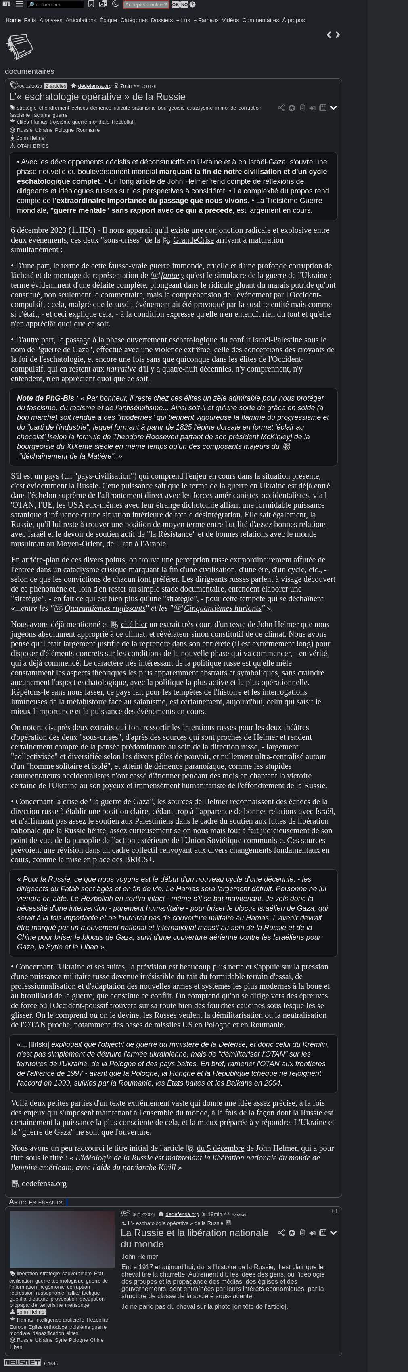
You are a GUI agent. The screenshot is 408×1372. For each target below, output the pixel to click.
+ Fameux (206, 20)
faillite (73, 1293)
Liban (16, 1347)
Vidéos (230, 20)
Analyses (51, 20)
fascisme (20, 115)
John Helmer (31, 138)
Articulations (81, 20)
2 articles (55, 86)
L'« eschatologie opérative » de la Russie (97, 96)
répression (22, 1293)
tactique (91, 1293)
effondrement (54, 108)
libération (27, 1273)
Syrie (61, 1340)
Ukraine (43, 130)
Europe (18, 1327)
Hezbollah (123, 122)
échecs (79, 108)
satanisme (144, 108)
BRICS (41, 146)
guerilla (18, 1299)
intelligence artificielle (60, 1320)
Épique (108, 20)
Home (13, 20)
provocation (63, 1299)
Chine (96, 1340)
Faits (30, 20)
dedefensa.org (95, 86)
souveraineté (77, 1273)
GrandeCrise (193, 239)
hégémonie (52, 1287)
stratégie (27, 108)
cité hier (134, 624)
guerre (59, 115)
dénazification (48, 1333)
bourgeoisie (171, 108)
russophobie (50, 1293)
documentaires (29, 71)
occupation (92, 1299)
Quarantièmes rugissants (105, 608)
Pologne (64, 130)
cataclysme (200, 108)
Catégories (134, 20)
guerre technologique (59, 1281)
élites (23, 122)
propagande (23, 1305)
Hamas (39, 122)
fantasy (172, 275)
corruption (250, 108)
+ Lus (183, 20)
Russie (25, 130)
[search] (55, 4)
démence (100, 108)
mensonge (77, 1305)
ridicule (122, 108)
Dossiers (162, 20)
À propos (293, 20)
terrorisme (51, 1305)
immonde (225, 108)
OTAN (24, 146)
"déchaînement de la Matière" (66, 456)
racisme (41, 115)
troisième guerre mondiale (79, 122)
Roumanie (88, 130)
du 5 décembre (220, 1148)
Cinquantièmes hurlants (223, 608)
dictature (38, 1299)
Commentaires (260, 20)
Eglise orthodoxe (48, 1327)
